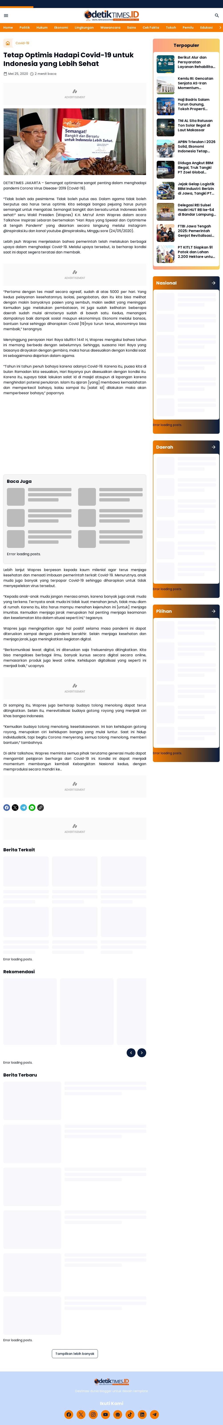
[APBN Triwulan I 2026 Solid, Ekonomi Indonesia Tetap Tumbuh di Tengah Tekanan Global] (165, 148)
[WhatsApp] (32, 807)
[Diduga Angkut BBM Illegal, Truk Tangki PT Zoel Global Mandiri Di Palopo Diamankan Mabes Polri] (165, 170)
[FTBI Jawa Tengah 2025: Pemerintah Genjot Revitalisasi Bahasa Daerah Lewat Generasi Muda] (165, 233)
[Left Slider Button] (131, 1052)
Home (8, 27)
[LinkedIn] (142, 1414)
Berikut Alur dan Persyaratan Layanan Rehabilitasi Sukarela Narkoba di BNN (197, 62)
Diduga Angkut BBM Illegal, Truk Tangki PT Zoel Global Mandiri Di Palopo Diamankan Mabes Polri (195, 168)
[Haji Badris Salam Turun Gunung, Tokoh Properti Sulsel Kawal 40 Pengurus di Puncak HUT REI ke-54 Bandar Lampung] (165, 106)
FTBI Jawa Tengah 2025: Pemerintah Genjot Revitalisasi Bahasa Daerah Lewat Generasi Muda (195, 231)
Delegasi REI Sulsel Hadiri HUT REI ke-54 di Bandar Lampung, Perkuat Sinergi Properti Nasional (196, 210)
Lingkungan (84, 27)
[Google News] (117, 1414)
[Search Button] (217, 15)
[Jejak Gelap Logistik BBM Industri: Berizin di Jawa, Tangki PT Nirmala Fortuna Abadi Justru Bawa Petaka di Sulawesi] (165, 191)
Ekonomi (61, 27)
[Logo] (111, 1381)
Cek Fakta (151, 27)
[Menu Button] (6, 15)
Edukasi (206, 27)
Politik (25, 27)
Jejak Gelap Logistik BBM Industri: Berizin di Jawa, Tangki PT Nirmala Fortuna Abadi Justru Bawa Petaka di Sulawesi (196, 189)
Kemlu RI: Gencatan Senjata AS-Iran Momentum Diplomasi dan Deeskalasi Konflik (195, 83)
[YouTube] (105, 1414)
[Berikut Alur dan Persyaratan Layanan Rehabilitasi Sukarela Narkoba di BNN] (165, 64)
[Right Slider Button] (218, 27)
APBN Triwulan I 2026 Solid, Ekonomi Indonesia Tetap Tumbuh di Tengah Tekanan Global (196, 146)
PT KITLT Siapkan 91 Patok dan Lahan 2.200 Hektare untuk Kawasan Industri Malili (196, 252)
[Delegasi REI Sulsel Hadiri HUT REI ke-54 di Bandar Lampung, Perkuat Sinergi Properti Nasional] (165, 212)
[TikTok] (130, 1414)
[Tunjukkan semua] (213, 283)
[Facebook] (6, 807)
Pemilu (188, 27)
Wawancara (110, 27)
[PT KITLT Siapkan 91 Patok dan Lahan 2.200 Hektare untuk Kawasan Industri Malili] (165, 254)
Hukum (42, 27)
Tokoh (171, 27)
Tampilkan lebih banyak (74, 1353)
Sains (131, 27)
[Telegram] (23, 807)
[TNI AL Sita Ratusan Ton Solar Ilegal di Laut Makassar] (165, 127)
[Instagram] (93, 1414)
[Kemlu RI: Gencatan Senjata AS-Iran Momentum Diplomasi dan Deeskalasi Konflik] (165, 85)
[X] (15, 807)
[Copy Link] (40, 807)
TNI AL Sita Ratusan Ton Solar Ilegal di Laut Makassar (195, 125)
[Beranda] (7, 43)
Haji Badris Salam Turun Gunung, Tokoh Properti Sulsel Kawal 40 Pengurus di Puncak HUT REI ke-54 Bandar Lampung (195, 104)
